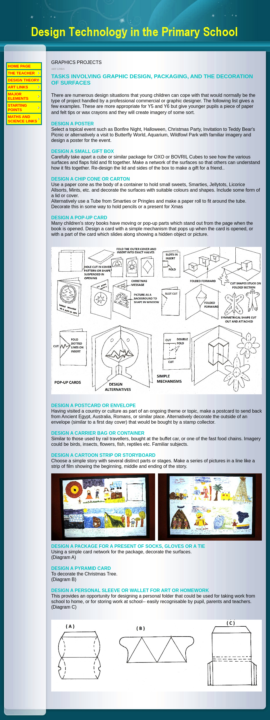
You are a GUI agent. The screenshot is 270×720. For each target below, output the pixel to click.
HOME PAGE (19, 66)
